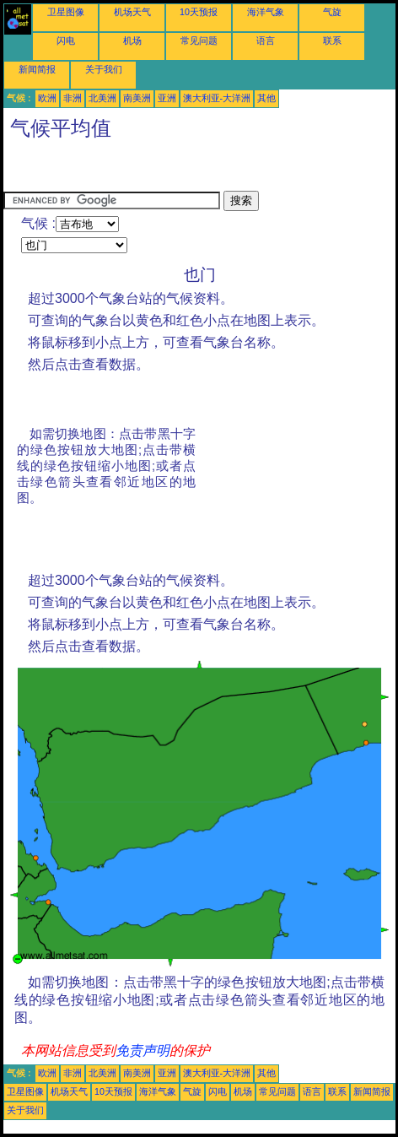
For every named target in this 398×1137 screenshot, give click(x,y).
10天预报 (199, 12)
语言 (265, 40)
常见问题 (199, 40)
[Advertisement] (138, 170)
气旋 (332, 12)
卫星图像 (65, 12)
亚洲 (167, 98)
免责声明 (142, 1050)
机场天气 (132, 12)
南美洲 (137, 98)
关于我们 (103, 69)
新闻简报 (37, 69)
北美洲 (102, 98)
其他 (266, 98)
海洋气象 (265, 12)
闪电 (65, 40)
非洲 (72, 98)
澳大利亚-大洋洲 (217, 98)
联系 (332, 40)
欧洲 (47, 98)
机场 (132, 40)
